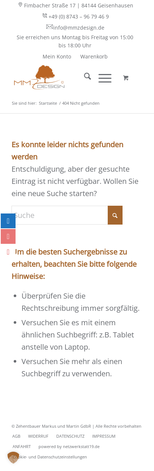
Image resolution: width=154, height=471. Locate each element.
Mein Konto (57, 56)
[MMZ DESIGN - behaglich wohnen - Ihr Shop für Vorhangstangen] (63, 77)
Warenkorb (94, 56)
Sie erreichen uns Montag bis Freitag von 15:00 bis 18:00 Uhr (75, 41)
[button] (13, 457)
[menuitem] (75, 5)
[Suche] (84, 77)
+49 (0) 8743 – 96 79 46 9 (75, 16)
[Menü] (101, 77)
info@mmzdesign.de (75, 27)
